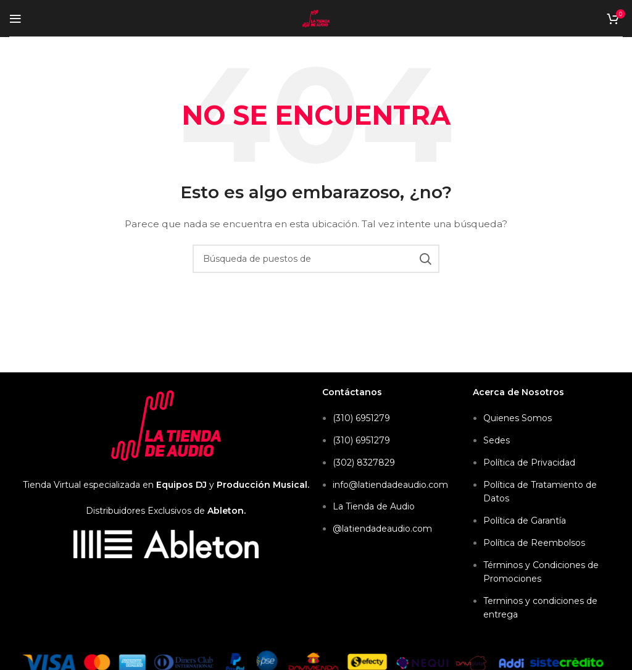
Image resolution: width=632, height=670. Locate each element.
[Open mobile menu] (15, 18)
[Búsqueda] (316, 259)
